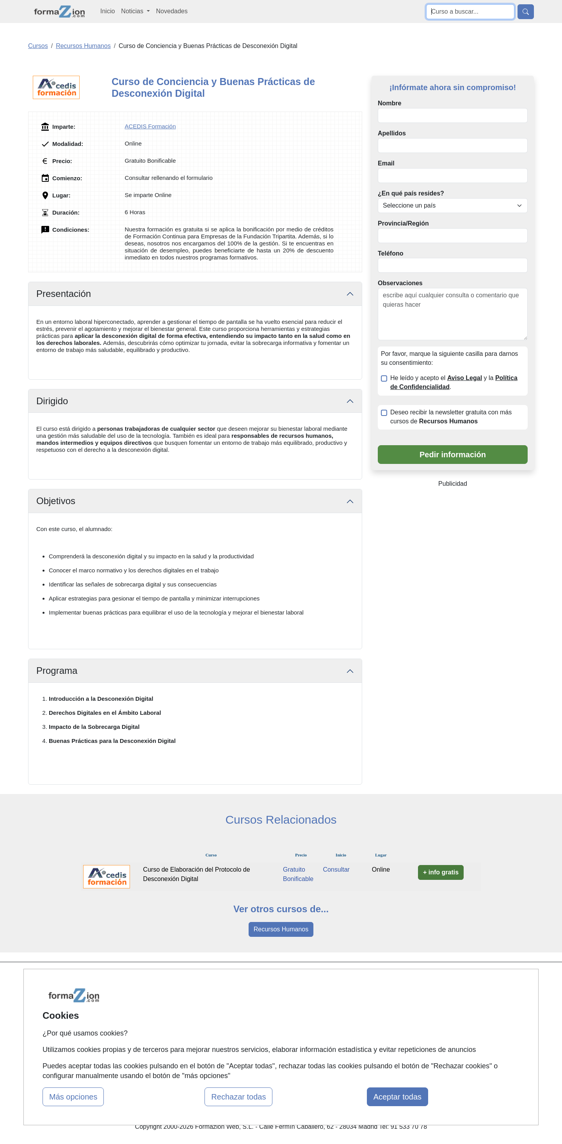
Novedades (172, 11)
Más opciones (73, 1096)
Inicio (107, 11)
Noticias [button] (133, 11)
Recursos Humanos (281, 929)
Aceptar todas (397, 1096)
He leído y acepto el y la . (454, 382)
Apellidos (392, 133)
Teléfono (390, 253)
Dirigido (52, 401)
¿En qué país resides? (411, 193)
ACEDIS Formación (150, 126)
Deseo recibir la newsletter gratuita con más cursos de (451, 417)
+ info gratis (441, 872)
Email (386, 163)
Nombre (389, 103)
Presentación (63, 293)
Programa (56, 670)
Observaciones (400, 283)
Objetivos (55, 501)
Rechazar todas (238, 1096)
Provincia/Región (403, 223)
